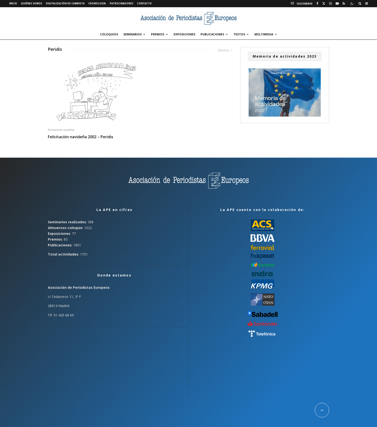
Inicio (13, 3)
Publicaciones (212, 34)
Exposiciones (184, 34)
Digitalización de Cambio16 (65, 3)
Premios (157, 34)
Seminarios (132, 34)
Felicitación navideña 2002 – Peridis (80, 136)
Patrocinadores (121, 3)
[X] (323, 3)
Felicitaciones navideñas (61, 129)
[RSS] (344, 3)
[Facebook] (317, 3)
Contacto (144, 3)
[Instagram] (330, 3)
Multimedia (263, 34)
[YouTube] (337, 3)
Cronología (97, 3)
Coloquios (109, 34)
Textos (239, 34)
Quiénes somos (31, 3)
